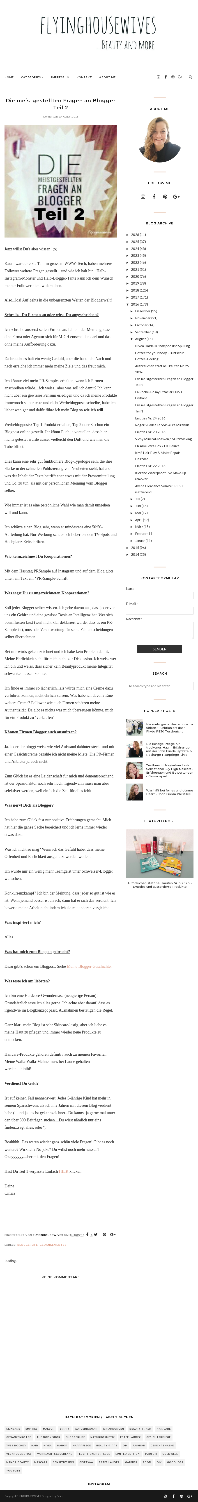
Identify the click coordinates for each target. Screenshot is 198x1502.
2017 (135, 297)
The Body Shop (48, 1437)
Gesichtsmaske (162, 1445)
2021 (135, 269)
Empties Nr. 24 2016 (150, 418)
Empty (65, 1428)
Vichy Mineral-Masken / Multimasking (163, 439)
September (143, 332)
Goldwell (170, 1454)
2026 (135, 235)
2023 (135, 255)
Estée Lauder (109, 1462)
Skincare (13, 1428)
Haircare (164, 1428)
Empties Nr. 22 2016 (150, 466)
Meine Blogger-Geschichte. (89, 966)
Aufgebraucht (86, 1428)
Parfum (151, 1454)
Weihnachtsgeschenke (54, 1454)
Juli (137, 499)
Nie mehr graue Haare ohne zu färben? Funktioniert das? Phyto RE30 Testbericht (169, 727)
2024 (135, 249)
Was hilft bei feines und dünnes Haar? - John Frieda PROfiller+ (169, 792)
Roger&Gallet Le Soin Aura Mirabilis (162, 425)
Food (147, 1462)
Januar (140, 541)
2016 (135, 304)
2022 (135, 262)
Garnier (131, 1462)
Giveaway (86, 1462)
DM (125, 1445)
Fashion (139, 1445)
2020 (135, 276)
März (139, 527)
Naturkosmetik (102, 1437)
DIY (159, 1462)
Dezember (142, 311)
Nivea (48, 1445)
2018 (135, 290)
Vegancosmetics (19, 1454)
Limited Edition (127, 1454)
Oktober (141, 325)
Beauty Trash (140, 1428)
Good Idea (175, 1462)
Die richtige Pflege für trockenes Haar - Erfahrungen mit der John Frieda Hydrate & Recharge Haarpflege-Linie (169, 749)
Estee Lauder (130, 1437)
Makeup (49, 1428)
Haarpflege (82, 1445)
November (143, 318)
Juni (138, 506)
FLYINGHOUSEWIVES (28, 1496)
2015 (135, 548)
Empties (31, 1428)
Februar (141, 534)
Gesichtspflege (158, 1437)
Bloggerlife (27, 1244)
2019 (135, 283)
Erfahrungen (113, 1428)
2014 (135, 554)
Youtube (13, 1470)
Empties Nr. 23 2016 (150, 432)
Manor (62, 1445)
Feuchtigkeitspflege (94, 1454)
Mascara (41, 1462)
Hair (34, 1445)
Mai (138, 513)
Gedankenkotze (53, 1244)
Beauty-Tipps (106, 1445)
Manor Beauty (17, 1462)
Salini (60, 1496)
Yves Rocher (16, 1445)
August (140, 339)
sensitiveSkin (63, 1462)
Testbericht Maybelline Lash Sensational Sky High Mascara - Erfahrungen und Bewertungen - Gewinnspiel (169, 770)
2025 (135, 242)
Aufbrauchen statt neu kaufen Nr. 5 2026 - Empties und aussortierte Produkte (159, 884)
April (138, 520)
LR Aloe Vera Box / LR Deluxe (157, 446)
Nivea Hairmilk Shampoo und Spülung (162, 346)
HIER (63, 1171)
